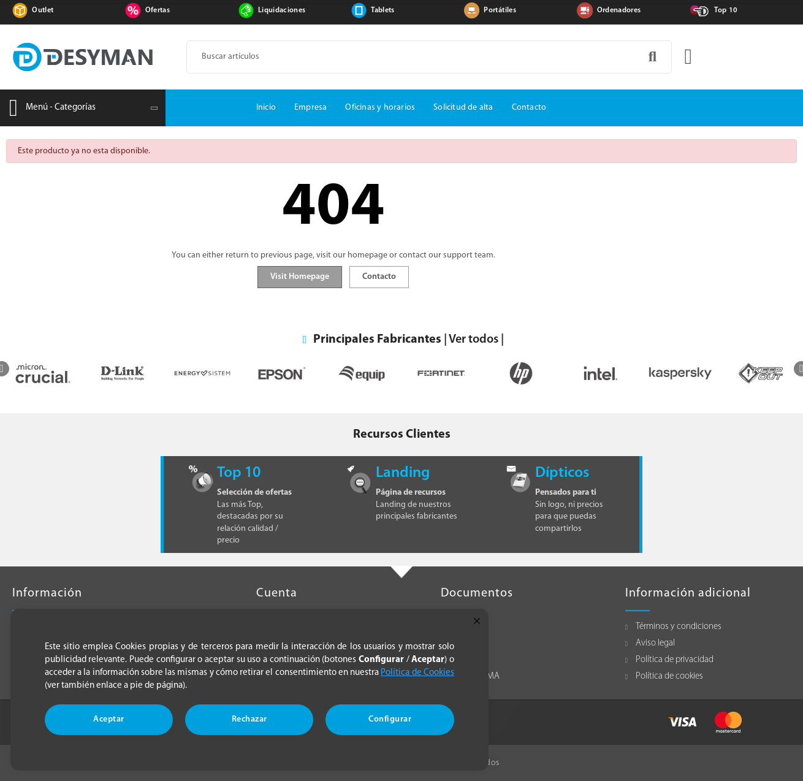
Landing (403, 473)
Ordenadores (619, 10)
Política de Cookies (417, 672)
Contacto (379, 276)
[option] (111, 374)
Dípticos (562, 473)
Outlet (42, 10)
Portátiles (500, 10)
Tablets (382, 10)
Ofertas (157, 10)
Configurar (389, 719)
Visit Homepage (299, 276)
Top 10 (725, 10)
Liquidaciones (282, 10)
